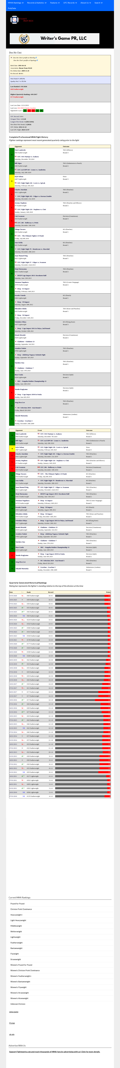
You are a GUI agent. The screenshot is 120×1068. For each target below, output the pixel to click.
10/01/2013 (13, 744)
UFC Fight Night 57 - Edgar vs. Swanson (31, 262)
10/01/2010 (13, 792)
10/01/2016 (13, 700)
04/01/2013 (13, 752)
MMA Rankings (14, 2)
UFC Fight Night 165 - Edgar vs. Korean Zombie (34, 196)
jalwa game (13, 1012)
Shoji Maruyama (21, 269)
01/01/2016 (13, 712)
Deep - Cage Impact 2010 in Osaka (29, 394)
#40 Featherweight (17, 89)
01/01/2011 (13, 788)
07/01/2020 (13, 648)
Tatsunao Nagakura (22, 282)
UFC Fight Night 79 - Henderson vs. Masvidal (33, 249)
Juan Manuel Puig (21, 256)
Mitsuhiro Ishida (21, 309)
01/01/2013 (13, 756)
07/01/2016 (13, 704)
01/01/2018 (13, 680)
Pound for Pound (17, 903)
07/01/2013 (13, 748)
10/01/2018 (13, 668)
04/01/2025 (13, 608)
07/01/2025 (13, 604)
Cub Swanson (19, 216)
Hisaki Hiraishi (20, 335)
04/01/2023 (13, 636)
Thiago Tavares (20, 229)
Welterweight (16, 931)
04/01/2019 (13, 660)
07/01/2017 (13, 688)
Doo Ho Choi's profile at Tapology (25, 60)
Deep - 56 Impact (23, 315)
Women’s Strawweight (19, 993)
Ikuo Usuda (19, 375)
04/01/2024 (13, 620)
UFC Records (69, 2)
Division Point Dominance (21, 909)
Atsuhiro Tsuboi (20, 348)
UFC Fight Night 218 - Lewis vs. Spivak (31, 183)
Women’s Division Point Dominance (25, 970)
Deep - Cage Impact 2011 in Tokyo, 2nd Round (33, 328)
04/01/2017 (13, 692)
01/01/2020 (13, 656)
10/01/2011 (13, 776)
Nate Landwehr (20, 150)
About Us (85, 2)
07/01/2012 (13, 764)
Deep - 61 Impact (23, 289)
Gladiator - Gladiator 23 (25, 341)
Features (53, 2)
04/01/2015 (13, 724)
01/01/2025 (13, 612)
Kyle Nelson (19, 176)
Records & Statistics (35, 2)
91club (12, 1023)
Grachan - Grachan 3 (24, 421)
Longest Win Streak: (17, 122)
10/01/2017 (13, 684)
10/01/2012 (13, 760)
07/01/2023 (13, 632)
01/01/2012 (13, 772)
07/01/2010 (13, 796)
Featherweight (16, 943)
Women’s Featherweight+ (20, 976)
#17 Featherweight (17, 97)
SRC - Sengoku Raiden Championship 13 (31, 381)
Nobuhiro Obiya (20, 322)
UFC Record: (14, 116)
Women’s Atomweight (19, 998)
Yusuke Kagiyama (21, 389)
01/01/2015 (13, 728)
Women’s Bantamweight (20, 981)
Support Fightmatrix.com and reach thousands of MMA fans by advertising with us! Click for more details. (54, 1052)
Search (97, 2)
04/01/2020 (13, 652)
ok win (11, 1034)
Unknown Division (17, 1004)
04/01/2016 (13, 708)
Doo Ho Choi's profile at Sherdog (24, 58)
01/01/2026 (13, 596)
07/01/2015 (13, 720)
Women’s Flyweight (18, 987)
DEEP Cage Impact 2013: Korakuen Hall (31, 275)
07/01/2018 (13, 672)
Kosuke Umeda (20, 295)
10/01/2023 (13, 628)
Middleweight (16, 926)
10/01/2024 (13, 616)
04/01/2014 (13, 736)
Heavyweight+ (16, 915)
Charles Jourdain (30, 108)
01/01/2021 (13, 640)
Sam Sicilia (19, 242)
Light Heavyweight (18, 920)
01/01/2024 (13, 624)
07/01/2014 (13, 732)
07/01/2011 (13, 780)
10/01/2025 (13, 600)
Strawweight (15, 959)
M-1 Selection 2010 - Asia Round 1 (29, 408)
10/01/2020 (13, 644)
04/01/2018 (13, 676)
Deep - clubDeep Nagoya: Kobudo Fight (31, 355)
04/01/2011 (13, 784)
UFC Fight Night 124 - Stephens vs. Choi (31, 209)
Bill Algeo (18, 163)
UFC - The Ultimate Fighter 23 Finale (30, 236)
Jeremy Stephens (21, 203)
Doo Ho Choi (15, 52)
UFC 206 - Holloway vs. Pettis (27, 223)
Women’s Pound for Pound (21, 965)
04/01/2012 (13, 768)
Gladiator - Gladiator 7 (25, 368)
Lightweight (15, 937)
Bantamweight (16, 948)
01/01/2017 (13, 696)
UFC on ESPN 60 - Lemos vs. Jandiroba (31, 170)
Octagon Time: (15, 119)
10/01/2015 (13, 716)
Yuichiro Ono (19, 363)
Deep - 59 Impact (23, 302)
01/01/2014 (13, 740)
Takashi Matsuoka (21, 416)
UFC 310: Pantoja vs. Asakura (28, 157)
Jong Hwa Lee (20, 402)
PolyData (12, 8)
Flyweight (14, 954)
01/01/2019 (13, 664)
